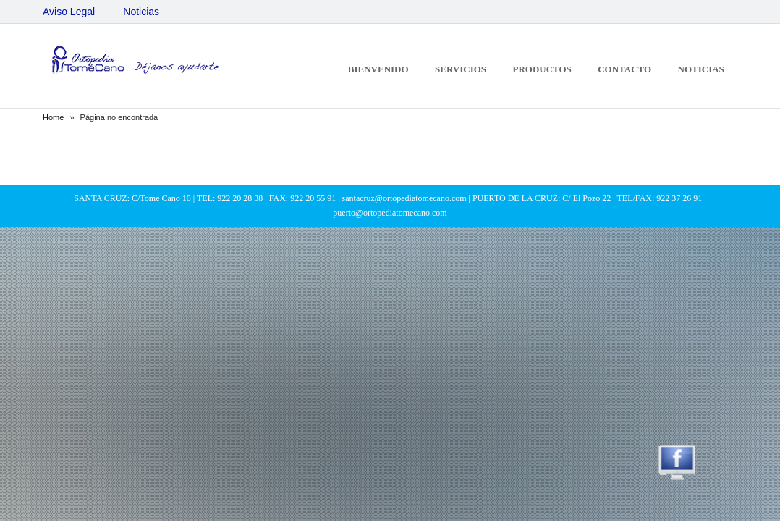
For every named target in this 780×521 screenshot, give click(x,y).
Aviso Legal (69, 11)
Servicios (460, 69)
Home (53, 117)
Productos (541, 69)
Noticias (141, 11)
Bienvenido (378, 69)
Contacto (624, 69)
